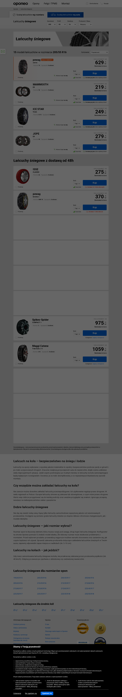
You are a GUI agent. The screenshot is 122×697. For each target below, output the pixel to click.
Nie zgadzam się (31, 693)
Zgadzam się (47, 693)
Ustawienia (17, 693)
